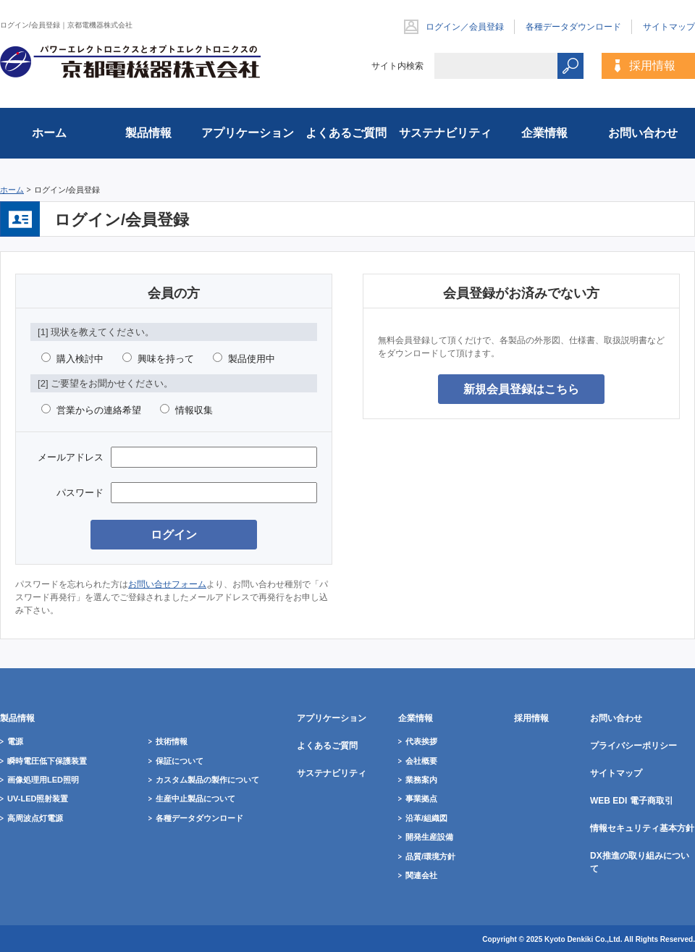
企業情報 (544, 133)
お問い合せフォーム (167, 584)
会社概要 (421, 761)
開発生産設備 (429, 837)
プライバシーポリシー (633, 746)
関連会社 (421, 875)
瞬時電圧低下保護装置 (47, 761)
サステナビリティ (445, 133)
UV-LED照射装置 (37, 798)
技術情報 (172, 741)
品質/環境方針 (430, 856)
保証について (179, 761)
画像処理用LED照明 (43, 779)
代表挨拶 (421, 741)
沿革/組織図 (426, 818)
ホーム (12, 189)
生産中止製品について (195, 798)
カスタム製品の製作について (207, 779)
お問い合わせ (643, 133)
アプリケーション (247, 133)
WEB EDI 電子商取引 (631, 801)
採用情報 (652, 65)
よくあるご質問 (346, 133)
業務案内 (421, 779)
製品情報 (148, 133)
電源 (15, 741)
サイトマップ (669, 27)
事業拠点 (421, 798)
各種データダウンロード (573, 27)
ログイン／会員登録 (465, 27)
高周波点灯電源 (35, 818)
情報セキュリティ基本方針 (642, 828)
